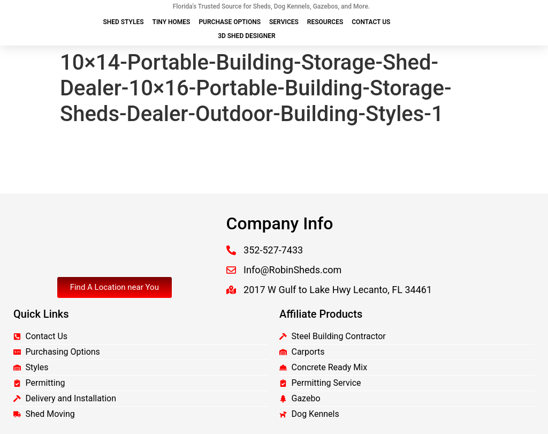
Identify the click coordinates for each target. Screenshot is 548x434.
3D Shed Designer (246, 36)
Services (284, 22)
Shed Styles (123, 22)
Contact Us (371, 22)
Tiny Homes (172, 22)
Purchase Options (230, 22)
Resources (325, 22)
